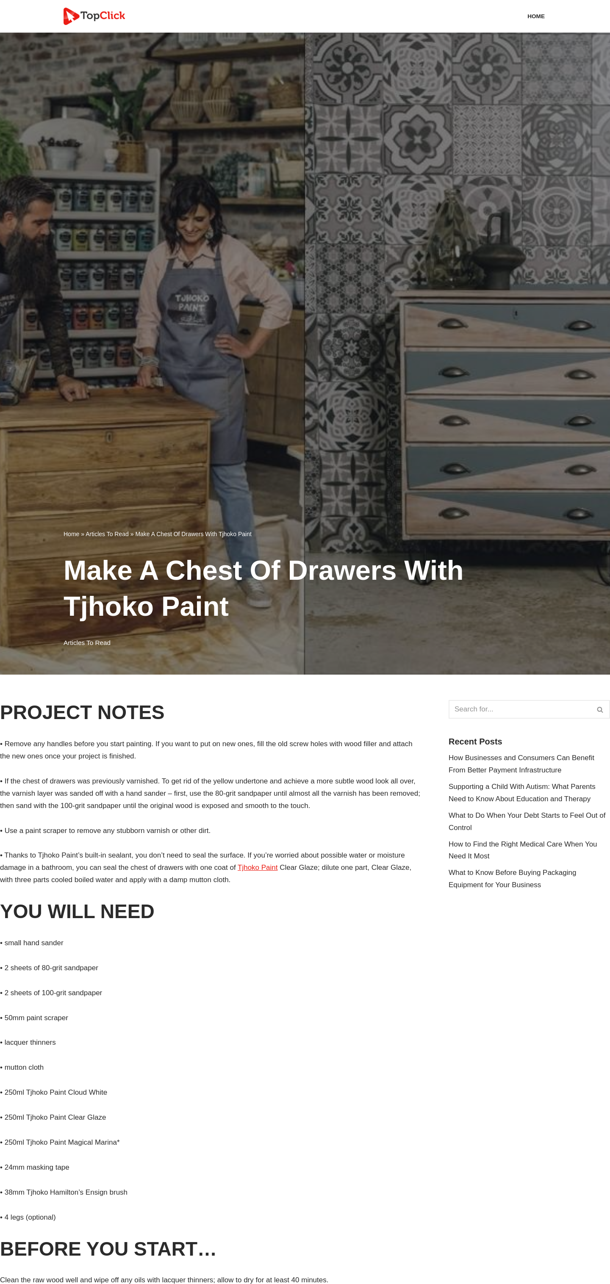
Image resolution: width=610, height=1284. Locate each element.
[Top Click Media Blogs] (96, 16)
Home (536, 16)
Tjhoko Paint (258, 867)
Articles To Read (107, 534)
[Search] (520, 709)
